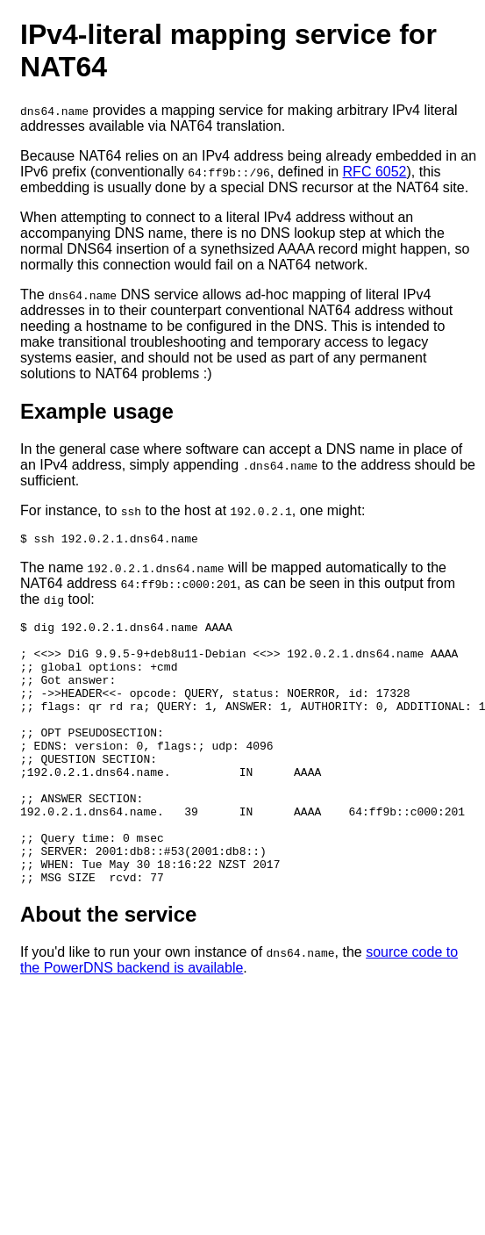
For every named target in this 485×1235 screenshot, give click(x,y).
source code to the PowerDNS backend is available (239, 1015)
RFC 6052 (375, 171)
